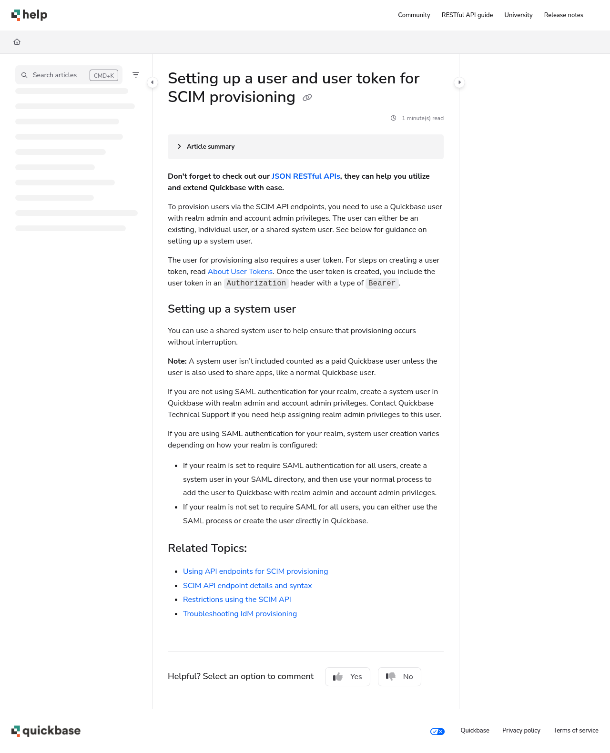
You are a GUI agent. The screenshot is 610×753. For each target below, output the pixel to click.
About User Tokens (240, 271)
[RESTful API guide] (467, 15)
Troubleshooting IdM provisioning (240, 614)
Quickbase (474, 730)
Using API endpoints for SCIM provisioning (255, 571)
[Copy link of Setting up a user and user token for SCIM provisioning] (307, 98)
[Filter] (136, 75)
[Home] (16, 42)
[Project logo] (29, 15)
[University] (519, 15)
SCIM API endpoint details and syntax (247, 585)
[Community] (414, 15)
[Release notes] (563, 15)
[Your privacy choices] (437, 731)
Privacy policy (521, 730)
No (399, 677)
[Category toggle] (152, 82)
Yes (347, 677)
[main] (305, 381)
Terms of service (576, 730)
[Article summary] (306, 146)
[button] (68, 74)
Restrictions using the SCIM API (237, 599)
